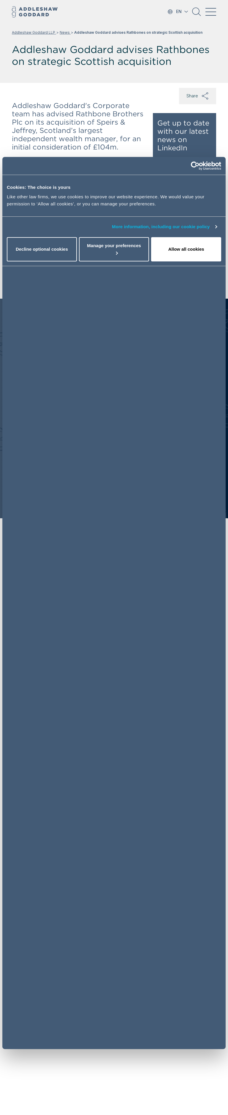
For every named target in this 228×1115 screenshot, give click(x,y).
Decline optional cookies (42, 249)
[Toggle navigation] (210, 12)
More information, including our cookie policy (161, 226)
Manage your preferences (114, 249)
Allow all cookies (186, 249)
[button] (196, 14)
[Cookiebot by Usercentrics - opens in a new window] (195, 165)
